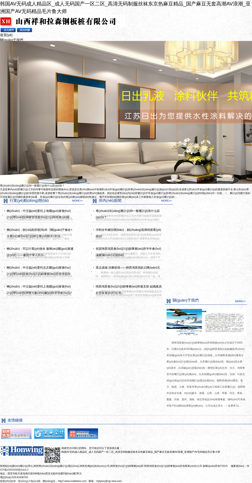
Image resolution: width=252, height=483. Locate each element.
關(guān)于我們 (11, 40)
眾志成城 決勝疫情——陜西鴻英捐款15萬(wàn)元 (128, 267)
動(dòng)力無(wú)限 (29, 481)
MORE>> (77, 200)
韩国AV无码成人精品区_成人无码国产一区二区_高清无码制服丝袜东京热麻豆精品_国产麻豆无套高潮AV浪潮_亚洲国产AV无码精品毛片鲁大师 (140, 451)
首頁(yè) (6, 35)
